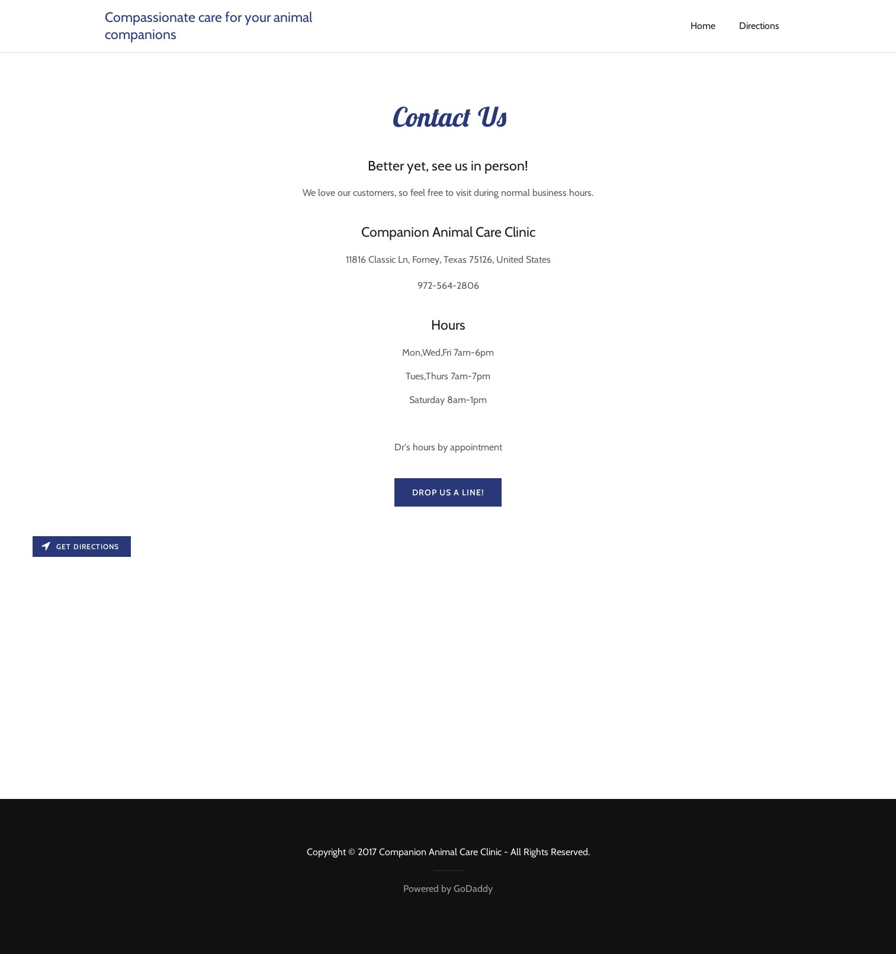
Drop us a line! (448, 492)
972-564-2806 (448, 285)
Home (703, 25)
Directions (759, 25)
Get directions (80, 546)
